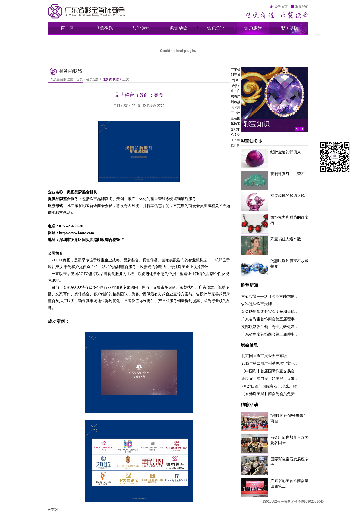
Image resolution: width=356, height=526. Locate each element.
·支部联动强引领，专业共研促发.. (269, 327)
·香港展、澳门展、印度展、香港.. (269, 379)
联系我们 (301, 7)
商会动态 (178, 27)
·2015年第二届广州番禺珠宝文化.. (269, 363)
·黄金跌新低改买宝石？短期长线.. (269, 312)
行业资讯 (141, 27)
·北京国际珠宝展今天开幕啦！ (266, 356)
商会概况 (104, 27)
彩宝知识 (257, 124)
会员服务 (253, 27)
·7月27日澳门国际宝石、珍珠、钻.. (270, 386)
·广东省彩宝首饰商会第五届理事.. (269, 319)
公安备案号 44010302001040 (302, 501)
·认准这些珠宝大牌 (256, 304)
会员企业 (216, 27)
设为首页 (281, 7)
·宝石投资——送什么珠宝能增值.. (269, 296)
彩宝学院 (289, 27)
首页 (79, 79)
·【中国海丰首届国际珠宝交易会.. (269, 371)
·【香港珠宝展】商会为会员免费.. (269, 394)
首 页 (67, 27)
